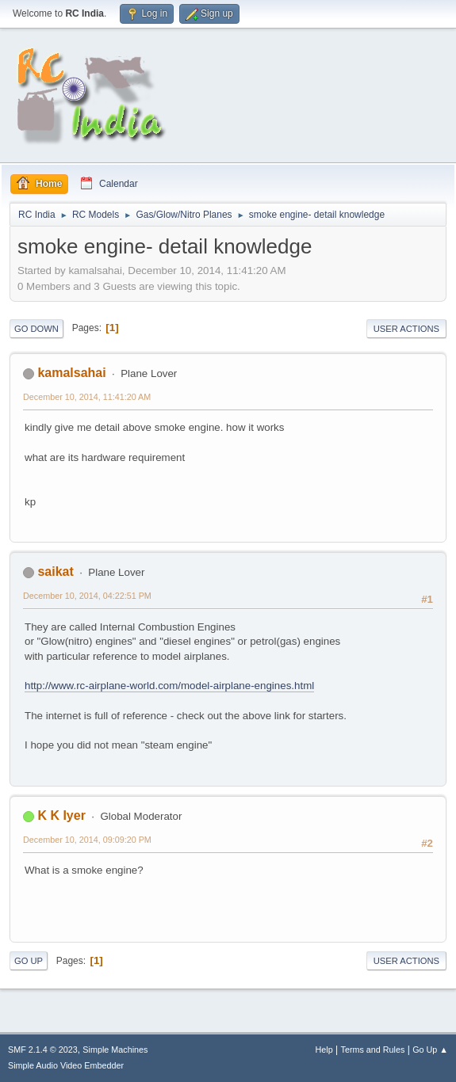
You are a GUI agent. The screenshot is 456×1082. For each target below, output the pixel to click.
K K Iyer (61, 815)
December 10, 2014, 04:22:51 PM (87, 595)
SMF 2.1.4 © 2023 (43, 1049)
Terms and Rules (373, 1049)
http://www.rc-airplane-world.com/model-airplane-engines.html (169, 685)
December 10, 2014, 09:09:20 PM (87, 839)
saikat (55, 571)
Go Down (36, 328)
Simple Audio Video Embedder (66, 1065)
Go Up (28, 961)
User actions (406, 328)
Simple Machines (115, 1049)
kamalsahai (71, 372)
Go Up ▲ (430, 1049)
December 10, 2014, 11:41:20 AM (87, 397)
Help (324, 1049)
